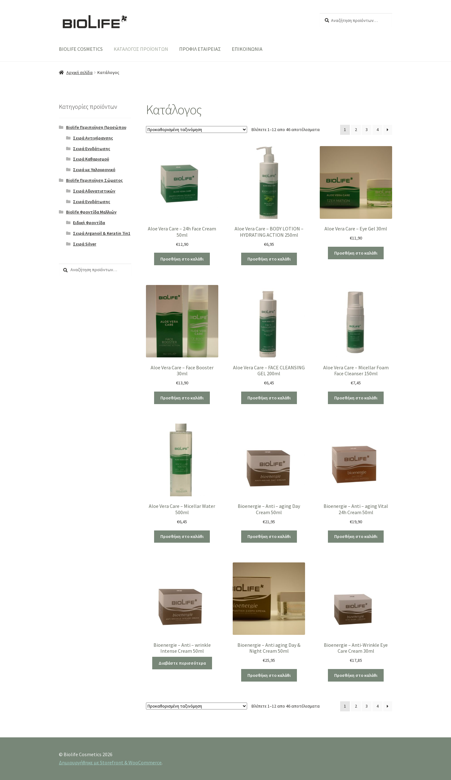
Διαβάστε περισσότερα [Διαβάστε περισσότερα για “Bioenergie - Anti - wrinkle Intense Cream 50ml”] (182, 663)
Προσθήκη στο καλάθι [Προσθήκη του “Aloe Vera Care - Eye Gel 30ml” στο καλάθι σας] (355, 253)
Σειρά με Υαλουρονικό (94, 169)
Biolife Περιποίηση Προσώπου (96, 127)
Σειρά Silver (84, 244)
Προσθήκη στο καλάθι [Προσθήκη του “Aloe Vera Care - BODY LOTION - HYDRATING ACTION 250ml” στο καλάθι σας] (269, 259)
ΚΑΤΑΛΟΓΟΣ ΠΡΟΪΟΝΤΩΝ (141, 49)
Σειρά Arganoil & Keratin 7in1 (101, 233)
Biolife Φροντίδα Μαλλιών (91, 212)
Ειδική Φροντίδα (89, 222)
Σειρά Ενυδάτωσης (91, 148)
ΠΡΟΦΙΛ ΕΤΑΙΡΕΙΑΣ (200, 49)
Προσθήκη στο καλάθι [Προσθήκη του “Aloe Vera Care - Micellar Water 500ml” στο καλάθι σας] (182, 536)
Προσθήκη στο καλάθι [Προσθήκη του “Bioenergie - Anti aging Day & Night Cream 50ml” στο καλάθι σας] (269, 675)
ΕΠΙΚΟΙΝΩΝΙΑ (247, 49)
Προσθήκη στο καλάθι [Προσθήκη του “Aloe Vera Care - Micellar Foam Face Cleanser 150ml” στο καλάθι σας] (355, 398)
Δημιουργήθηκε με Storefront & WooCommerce (110, 762)
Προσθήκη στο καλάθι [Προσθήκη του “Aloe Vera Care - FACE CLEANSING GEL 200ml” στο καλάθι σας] (269, 398)
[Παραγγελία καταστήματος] (196, 129)
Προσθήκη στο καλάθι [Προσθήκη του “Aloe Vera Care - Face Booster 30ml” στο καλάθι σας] (182, 398)
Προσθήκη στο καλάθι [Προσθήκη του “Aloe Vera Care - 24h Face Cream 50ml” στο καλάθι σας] (182, 259)
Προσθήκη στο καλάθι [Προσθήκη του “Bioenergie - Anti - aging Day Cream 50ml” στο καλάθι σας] (269, 536)
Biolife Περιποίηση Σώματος (94, 180)
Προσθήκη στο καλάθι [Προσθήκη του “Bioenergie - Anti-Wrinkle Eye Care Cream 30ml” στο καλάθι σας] (355, 675)
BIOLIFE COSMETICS (81, 49)
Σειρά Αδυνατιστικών (94, 191)
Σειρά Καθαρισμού (91, 159)
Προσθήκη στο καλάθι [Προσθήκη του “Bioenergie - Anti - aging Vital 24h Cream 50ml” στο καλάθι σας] (355, 536)
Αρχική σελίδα (79, 72)
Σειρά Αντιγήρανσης (93, 138)
